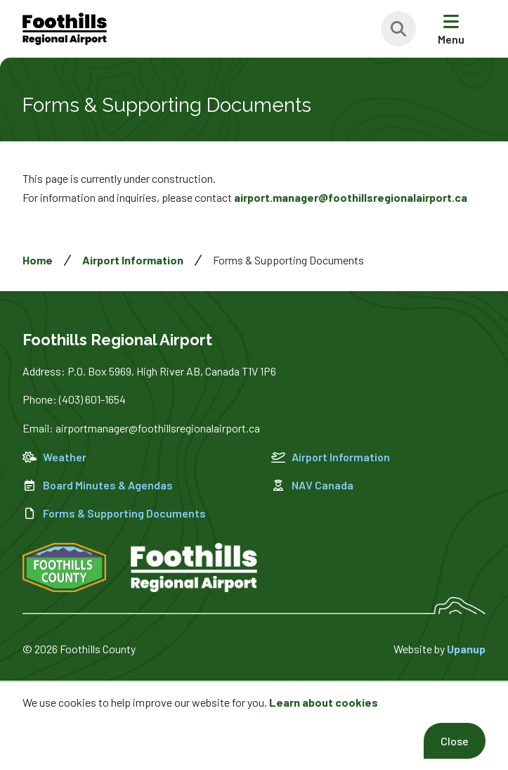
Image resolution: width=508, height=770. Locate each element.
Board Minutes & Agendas (97, 485)
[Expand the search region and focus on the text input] (398, 28)
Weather (54, 456)
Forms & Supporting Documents (114, 513)
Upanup (466, 648)
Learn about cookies (323, 702)
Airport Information (132, 260)
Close (455, 740)
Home (37, 260)
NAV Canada (312, 485)
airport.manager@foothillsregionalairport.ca (350, 197)
